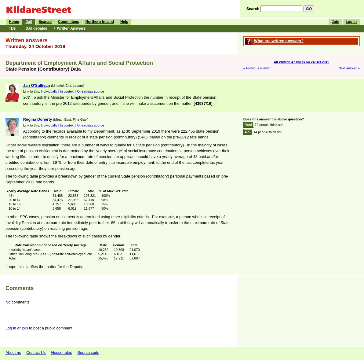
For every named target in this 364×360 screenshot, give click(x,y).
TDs (12, 28)
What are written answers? (279, 41)
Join (335, 22)
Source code (88, 352)
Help (124, 22)
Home (14, 22)
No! (248, 132)
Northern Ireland (100, 22)
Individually (49, 91)
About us (13, 352)
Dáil (28, 22)
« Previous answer (257, 68)
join (25, 328)
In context (67, 91)
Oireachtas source (90, 91)
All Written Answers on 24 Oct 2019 (301, 62)
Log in (351, 22)
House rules (61, 352)
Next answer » (349, 68)
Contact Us (36, 352)
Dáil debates (36, 28)
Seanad (45, 22)
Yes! (248, 125)
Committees (68, 22)
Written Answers (71, 28)
